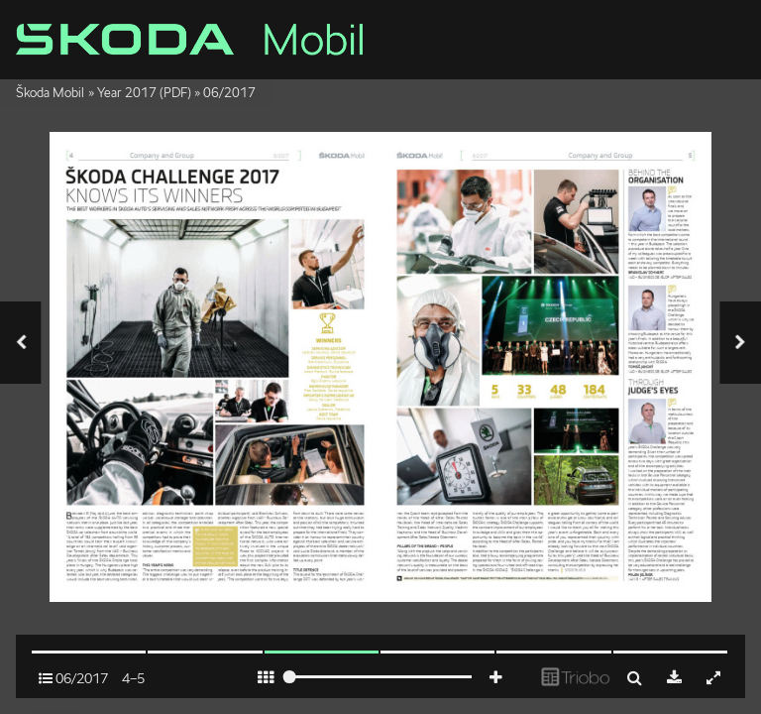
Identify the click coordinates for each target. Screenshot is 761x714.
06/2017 (229, 92)
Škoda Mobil (50, 92)
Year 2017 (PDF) (144, 92)
